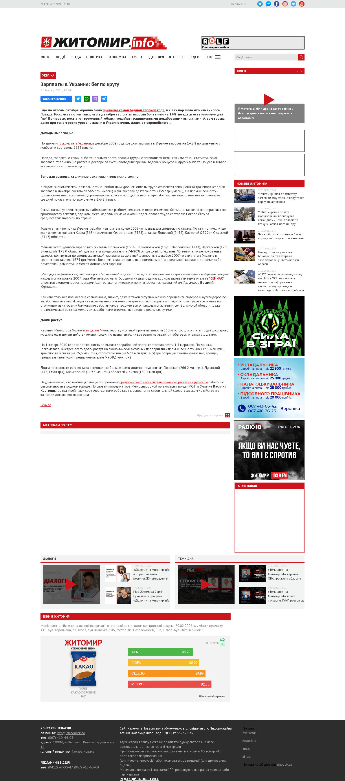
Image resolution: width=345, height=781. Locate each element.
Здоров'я (156, 57)
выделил (92, 330)
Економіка (117, 57)
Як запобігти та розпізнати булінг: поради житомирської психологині (281, 236)
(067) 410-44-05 (60, 737)
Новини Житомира (252, 184)
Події (61, 57)
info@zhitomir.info (71, 733)
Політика (94, 57)
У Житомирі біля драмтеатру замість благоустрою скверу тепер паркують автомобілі (281, 198)
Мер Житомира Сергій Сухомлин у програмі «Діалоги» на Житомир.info (151, 596)
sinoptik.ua (284, 764)
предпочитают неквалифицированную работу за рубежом (163, 382)
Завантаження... (55, 99)
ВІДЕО (195, 57)
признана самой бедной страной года (134, 110)
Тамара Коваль (83, 751)
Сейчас (45, 405)
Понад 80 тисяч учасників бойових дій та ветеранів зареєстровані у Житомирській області (278, 258)
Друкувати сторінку (210, 415)
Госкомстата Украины (75, 143)
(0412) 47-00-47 (60, 767)
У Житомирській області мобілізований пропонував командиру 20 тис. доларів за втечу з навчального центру (278, 218)
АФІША (137, 57)
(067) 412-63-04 (86, 767)
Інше (208, 57)
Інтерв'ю (177, 57)
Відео (241, 71)
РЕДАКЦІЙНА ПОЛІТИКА (139, 779)
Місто (45, 57)
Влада (75, 57)
